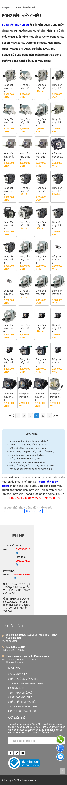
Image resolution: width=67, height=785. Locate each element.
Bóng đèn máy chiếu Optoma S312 (41, 87)
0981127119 (23, 560)
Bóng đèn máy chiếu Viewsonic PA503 (9, 155)
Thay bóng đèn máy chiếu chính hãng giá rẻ (30, 469)
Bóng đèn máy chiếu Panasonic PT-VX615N (41, 361)
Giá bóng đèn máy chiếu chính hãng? (26, 462)
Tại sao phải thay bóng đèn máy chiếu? (28, 441)
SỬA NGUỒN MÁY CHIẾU (23, 706)
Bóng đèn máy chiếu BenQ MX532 (41, 258)
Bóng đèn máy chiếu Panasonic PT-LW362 (41, 327)
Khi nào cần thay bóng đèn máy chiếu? (27, 444)
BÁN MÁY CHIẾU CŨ (20, 692)
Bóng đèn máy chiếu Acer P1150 (9, 327)
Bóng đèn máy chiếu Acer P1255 (41, 292)
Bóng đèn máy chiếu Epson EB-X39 (57, 224)
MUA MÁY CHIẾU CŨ (20, 688)
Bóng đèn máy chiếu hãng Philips (27, 455)
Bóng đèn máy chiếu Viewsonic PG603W (25, 155)
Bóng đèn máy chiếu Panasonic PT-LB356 (57, 361)
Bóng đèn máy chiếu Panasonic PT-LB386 (40, 395)
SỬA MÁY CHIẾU (18, 674)
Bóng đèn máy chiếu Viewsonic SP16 (41, 155)
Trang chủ (6, 7)
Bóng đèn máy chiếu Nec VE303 (41, 121)
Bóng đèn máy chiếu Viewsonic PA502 (57, 121)
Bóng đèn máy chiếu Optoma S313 (25, 87)
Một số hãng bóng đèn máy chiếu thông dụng (31, 451)
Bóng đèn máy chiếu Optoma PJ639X (55, 395)
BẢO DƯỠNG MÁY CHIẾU (23, 678)
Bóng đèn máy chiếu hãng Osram (27, 458)
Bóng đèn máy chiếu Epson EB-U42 (41, 189)
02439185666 (22, 574)
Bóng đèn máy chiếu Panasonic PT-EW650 (25, 361)
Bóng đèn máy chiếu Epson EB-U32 (9, 258)
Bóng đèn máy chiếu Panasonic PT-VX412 (57, 327)
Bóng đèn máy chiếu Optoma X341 (9, 121)
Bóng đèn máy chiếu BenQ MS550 (25, 258)
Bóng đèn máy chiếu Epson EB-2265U (9, 224)
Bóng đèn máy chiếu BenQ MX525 (57, 258)
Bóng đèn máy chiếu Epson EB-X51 (57, 155)
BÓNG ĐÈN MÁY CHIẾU (26, 7)
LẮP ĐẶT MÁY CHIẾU (21, 697)
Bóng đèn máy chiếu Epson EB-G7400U (25, 224)
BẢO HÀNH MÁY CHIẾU (22, 701)
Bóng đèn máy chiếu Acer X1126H (25, 292)
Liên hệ (16, 535)
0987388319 (23, 549)
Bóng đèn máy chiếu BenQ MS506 (9, 292)
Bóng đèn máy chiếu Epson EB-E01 (9, 189)
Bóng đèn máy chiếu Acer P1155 (57, 292)
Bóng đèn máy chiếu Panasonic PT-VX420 (9, 361)
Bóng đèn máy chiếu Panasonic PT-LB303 (25, 327)
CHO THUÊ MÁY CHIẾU (22, 711)
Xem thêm (33, 510)
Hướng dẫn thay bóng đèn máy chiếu (27, 448)
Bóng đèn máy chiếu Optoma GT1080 (57, 87)
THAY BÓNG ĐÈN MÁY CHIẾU (25, 683)
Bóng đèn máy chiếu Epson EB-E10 (25, 189)
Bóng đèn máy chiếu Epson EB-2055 (57, 189)
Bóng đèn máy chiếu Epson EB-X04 (41, 224)
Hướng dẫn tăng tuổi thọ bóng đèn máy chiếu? (31, 465)
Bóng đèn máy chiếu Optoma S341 (25, 121)
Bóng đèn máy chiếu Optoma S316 (9, 87)
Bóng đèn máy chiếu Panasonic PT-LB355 (9, 395)
